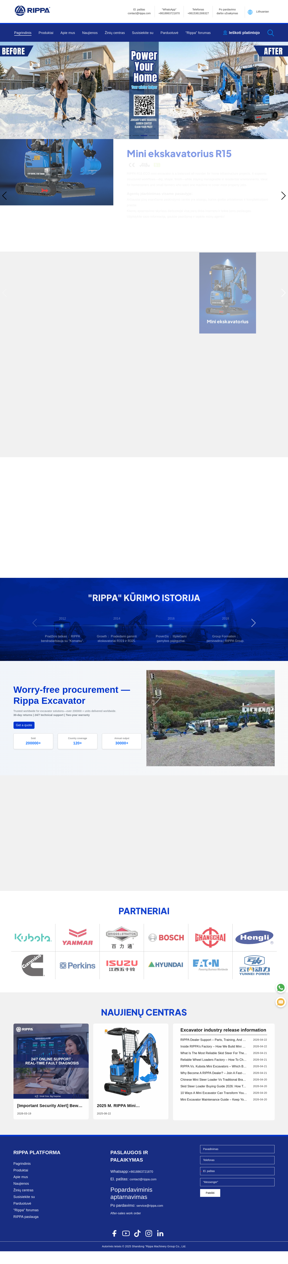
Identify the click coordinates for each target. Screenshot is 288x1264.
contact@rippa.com (143, 1192)
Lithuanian (262, 11)
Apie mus (68, 33)
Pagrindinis (23, 33)
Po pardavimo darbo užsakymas (227, 11)
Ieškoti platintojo (244, 33)
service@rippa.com (150, 1218)
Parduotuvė (169, 33)
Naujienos (90, 33)
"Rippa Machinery (155, 1259)
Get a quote (24, 738)
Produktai (46, 33)
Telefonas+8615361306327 (198, 11)
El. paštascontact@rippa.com (139, 11)
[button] (127, 135)
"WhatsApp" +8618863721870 (169, 11)
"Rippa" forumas (198, 33)
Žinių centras (115, 33)
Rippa (20, 1165)
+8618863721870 (141, 1184)
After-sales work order (125, 1225)
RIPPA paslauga (26, 1229)
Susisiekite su (142, 33)
